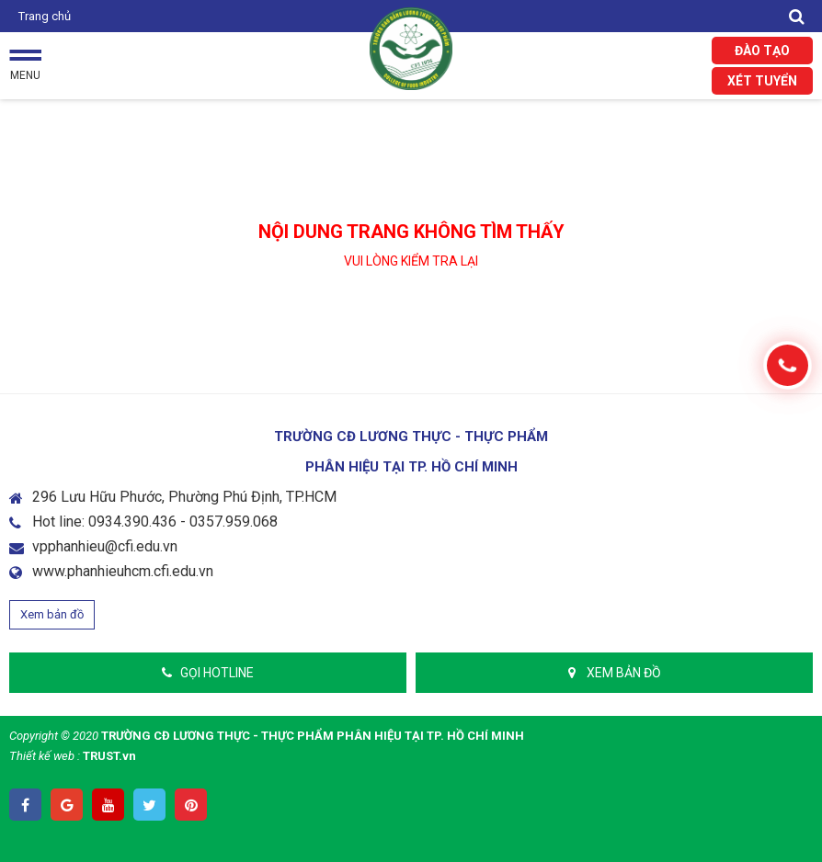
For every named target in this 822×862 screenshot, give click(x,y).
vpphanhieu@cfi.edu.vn (104, 546)
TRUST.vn (109, 756)
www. (49, 571)
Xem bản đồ (52, 614)
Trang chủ (44, 16)
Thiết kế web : (44, 756)
